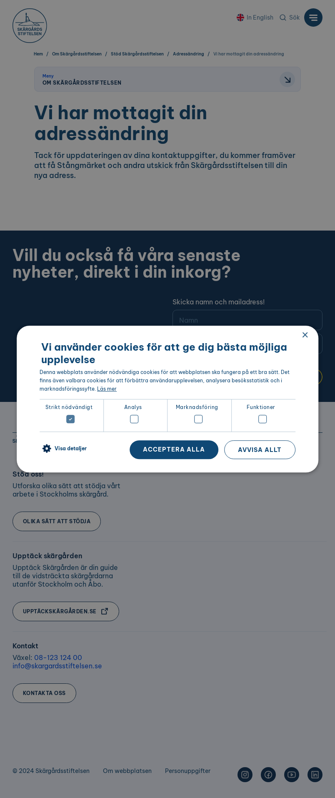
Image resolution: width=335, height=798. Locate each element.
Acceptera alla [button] (174, 449)
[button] (63, 449)
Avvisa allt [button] (260, 450)
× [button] (305, 335)
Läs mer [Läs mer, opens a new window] (107, 389)
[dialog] (167, 399)
